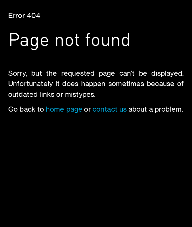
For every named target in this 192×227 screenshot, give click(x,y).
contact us (110, 109)
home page (64, 109)
